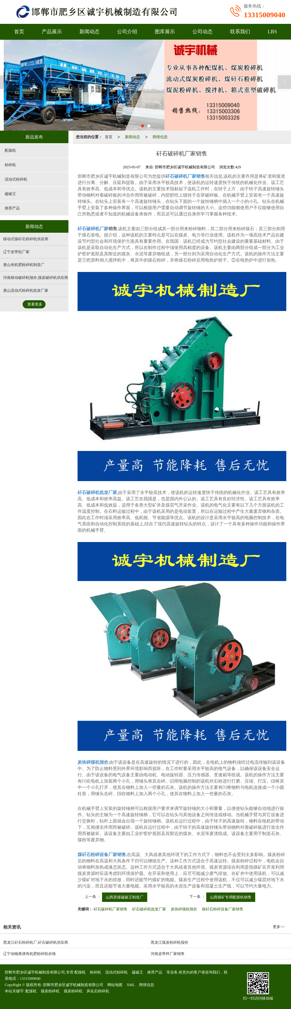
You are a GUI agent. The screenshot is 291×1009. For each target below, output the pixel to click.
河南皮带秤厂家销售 (168, 954)
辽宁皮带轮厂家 (16, 252)
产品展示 (52, 31)
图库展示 (165, 31)
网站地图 (114, 985)
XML (131, 985)
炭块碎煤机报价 (184, 909)
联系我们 (240, 31)
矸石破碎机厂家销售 (110, 909)
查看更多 (34, 304)
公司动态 (202, 31)
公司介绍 (127, 31)
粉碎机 (10, 165)
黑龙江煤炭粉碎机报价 (169, 942)
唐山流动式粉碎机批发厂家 (25, 290)
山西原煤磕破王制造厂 (124, 897)
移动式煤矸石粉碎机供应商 (25, 239)
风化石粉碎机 (98, 991)
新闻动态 (89, 31)
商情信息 (160, 137)
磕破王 (10, 194)
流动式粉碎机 (16, 179)
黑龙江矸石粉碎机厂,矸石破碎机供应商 (35, 942)
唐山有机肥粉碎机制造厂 (24, 265)
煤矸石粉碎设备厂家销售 (222, 909)
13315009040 (30, 978)
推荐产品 (12, 208)
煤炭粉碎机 (50, 991)
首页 (19, 31)
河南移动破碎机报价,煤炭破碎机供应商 (35, 277)
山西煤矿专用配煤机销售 (230, 897)
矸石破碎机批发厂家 (149, 909)
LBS (272, 31)
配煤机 (10, 150)
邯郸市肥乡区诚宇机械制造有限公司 (73, 985)
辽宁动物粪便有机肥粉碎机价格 (29, 954)
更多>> (279, 927)
